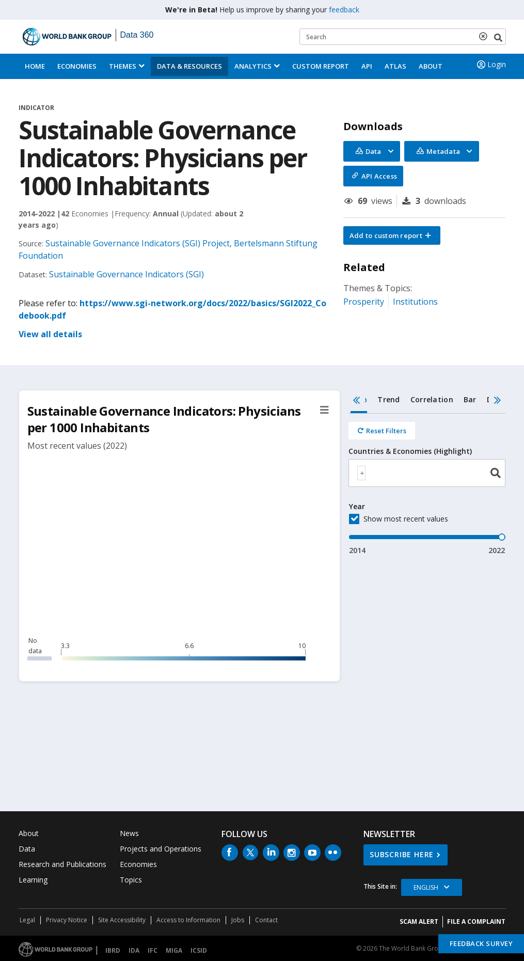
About (430, 66)
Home (35, 66)
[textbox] (361, 473)
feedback (344, 9)
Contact (266, 920)
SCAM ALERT (419, 921)
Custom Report (320, 66)
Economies (77, 66)
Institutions (415, 301)
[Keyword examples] (402, 36)
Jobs (237, 920)
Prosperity (363, 301)
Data (27, 849)
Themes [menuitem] (122, 66)
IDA (134, 950)
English (426, 887)
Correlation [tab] (431, 399)
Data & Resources (189, 66)
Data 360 (137, 34)
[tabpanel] (426, 484)
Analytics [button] (253, 66)
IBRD (112, 950)
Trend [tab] (388, 399)
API (366, 66)
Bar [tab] (470, 399)
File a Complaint (476, 921)
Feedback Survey (481, 943)
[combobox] (426, 473)
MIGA (174, 950)
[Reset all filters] (381, 430)
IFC (152, 950)
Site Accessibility (122, 920)
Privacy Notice (66, 920)
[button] (391, 235)
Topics (131, 880)
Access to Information (188, 920)
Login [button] (490, 64)
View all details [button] (50, 334)
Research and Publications (62, 864)
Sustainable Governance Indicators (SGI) (126, 274)
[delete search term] (485, 36)
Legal (27, 920)
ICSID (198, 950)
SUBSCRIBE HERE (402, 854)
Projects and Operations (160, 849)
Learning (33, 880)
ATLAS (395, 66)
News (129, 833)
